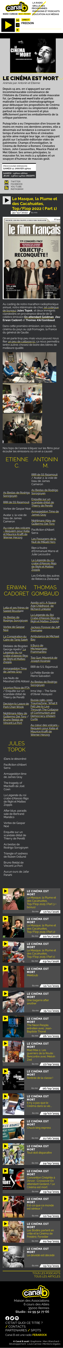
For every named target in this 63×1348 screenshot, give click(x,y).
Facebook (17, 184)
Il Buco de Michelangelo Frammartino (39, 648)
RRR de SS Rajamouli (16, 502)
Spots (36, 1330)
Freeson (27, 23)
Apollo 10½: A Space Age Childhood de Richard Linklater (43, 606)
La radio (37, 3)
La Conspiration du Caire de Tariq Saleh (15, 638)
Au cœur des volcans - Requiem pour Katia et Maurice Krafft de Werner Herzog (16, 532)
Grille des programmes (39, 6)
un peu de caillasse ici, (22, 341)
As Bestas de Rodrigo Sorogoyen (16, 494)
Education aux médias (45, 14)
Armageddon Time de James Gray (45, 513)
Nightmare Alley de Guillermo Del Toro (43, 522)
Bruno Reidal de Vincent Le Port (13, 721)
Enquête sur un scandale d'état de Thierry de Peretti (42, 502)
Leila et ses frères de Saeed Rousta (16, 609)
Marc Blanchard (51, 1341)
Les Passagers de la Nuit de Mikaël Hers (43, 540)
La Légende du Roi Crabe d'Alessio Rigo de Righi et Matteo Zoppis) (45, 618)
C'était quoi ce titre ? (24, 1323)
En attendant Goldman (39, 317)
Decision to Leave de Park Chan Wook (16, 705)
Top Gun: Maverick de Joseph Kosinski (44, 659)
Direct (25, 20)
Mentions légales (51, 1344)
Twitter (15, 181)
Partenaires (16, 1330)
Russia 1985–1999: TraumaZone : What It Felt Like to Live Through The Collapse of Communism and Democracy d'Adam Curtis (44, 709)
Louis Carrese (34, 1344)
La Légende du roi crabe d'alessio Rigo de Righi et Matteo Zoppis (15, 656)
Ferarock (39, 1335)
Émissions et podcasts (46, 11)
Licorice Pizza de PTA (16, 687)
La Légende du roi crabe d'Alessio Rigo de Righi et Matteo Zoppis (43, 565)
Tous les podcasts (46, 1273)
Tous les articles (47, 1276)
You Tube (16, 186)
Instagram (17, 189)
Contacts (17, 1326)
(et (45, 307)
